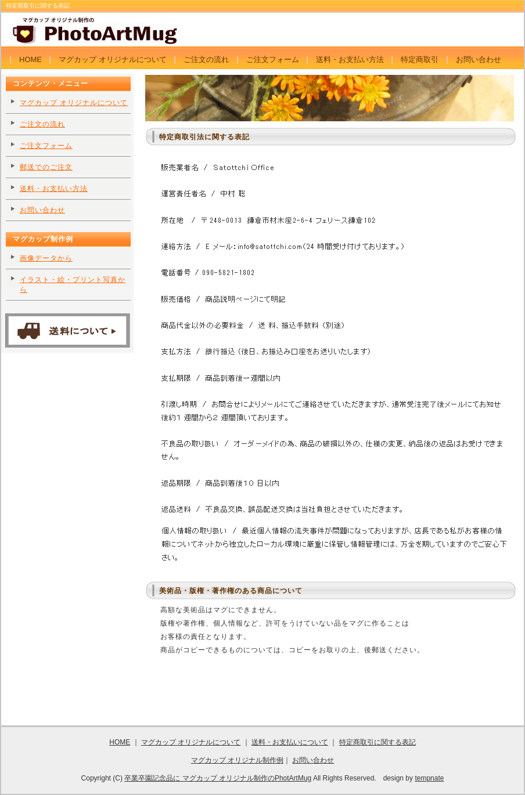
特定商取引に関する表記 (377, 742)
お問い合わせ (478, 59)
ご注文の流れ (206, 59)
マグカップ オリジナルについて (113, 59)
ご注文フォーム (272, 59)
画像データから (46, 258)
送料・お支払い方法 (350, 59)
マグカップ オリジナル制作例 (237, 760)
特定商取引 (419, 59)
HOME (30, 59)
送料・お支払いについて (289, 742)
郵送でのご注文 (46, 167)
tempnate (429, 778)
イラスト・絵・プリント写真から (72, 285)
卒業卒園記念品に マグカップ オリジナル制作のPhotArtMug (217, 778)
